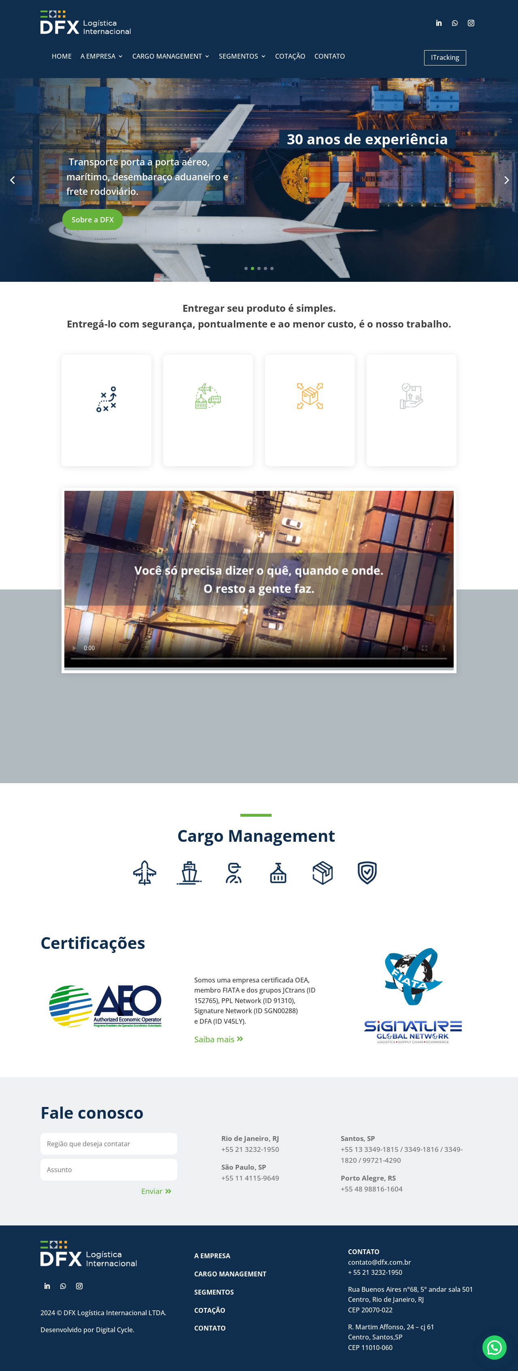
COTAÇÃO (290, 57)
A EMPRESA (98, 57)
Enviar (152, 1191)
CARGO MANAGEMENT (167, 57)
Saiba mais (214, 1039)
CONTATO (329, 57)
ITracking (445, 57)
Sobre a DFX (134, 219)
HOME (62, 57)
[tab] (144, 880)
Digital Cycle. (115, 1329)
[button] (494, 1347)
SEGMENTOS (238, 57)
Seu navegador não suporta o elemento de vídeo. (259, 579)
